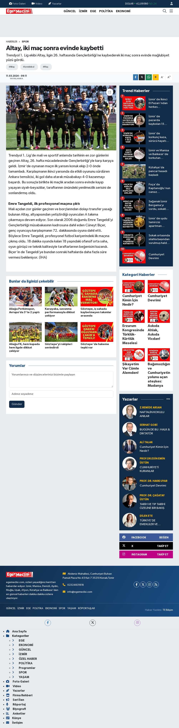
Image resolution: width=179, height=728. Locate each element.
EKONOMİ (123, 11)
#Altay (12, 67)
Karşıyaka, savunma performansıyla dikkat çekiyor (60, 312)
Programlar (23, 667)
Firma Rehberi (19, 695)
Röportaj (16, 704)
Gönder (17, 404)
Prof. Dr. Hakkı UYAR (153, 481)
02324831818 (75, 585)
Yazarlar (54, 3)
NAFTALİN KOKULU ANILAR (152, 414)
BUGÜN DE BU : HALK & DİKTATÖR (155, 431)
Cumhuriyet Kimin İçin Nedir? (154, 448)
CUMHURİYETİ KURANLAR (149, 469)
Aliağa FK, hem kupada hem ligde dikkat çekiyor (24, 347)
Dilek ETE (146, 516)
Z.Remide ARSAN (150, 407)
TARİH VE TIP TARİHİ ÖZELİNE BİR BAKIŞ (152, 506)
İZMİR (83, 11)
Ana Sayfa (16, 631)
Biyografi (16, 708)
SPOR (25, 41)
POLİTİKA (106, 11)
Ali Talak (146, 442)
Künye (13, 718)
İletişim (14, 722)
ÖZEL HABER (24, 658)
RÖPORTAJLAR (86, 608)
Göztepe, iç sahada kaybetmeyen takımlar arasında (96, 312)
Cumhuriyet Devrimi (153, 485)
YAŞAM (71, 608)
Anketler (15, 713)
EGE (93, 11)
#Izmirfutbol (28, 67)
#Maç (45, 67)
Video (37, 3)
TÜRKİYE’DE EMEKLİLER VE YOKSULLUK (149, 522)
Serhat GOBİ (149, 425)
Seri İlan (15, 699)
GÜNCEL (70, 11)
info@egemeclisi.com (79, 591)
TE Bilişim (168, 610)
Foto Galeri (17, 3)
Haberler (11, 41)
